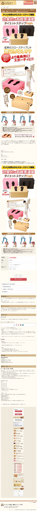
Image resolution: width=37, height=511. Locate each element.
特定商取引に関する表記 (18, 425)
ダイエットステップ (6, 6)
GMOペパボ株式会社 (26, 509)
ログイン (18, 411)
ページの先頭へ (33, 502)
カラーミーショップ (12, 509)
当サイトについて (17, 422)
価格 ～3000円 (6, 7)
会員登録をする (18, 414)
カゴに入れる (18, 279)
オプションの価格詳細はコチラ (15, 264)
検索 (18, 495)
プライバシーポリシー (8, 310)
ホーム (2, 6)
